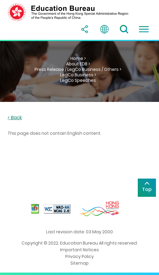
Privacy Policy (79, 256)
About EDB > (78, 64)
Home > (78, 58)
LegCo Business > (78, 75)
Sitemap (79, 263)
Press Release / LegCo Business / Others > (78, 69)
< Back (15, 118)
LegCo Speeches (78, 80)
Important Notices (79, 250)
